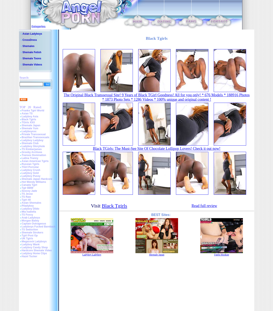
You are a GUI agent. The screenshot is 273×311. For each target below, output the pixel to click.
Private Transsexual (34, 134)
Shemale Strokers (32, 232)
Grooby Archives (32, 152)
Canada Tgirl (29, 184)
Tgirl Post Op (30, 235)
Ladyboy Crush (31, 170)
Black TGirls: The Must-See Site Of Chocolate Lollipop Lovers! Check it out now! (156, 148)
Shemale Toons (32, 58)
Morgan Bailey (30, 220)
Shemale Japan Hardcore (37, 179)
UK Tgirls (27, 238)
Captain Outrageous (34, 223)
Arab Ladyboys (31, 217)
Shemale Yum (30, 128)
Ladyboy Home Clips (34, 253)
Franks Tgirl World (33, 110)
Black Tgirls (29, 119)
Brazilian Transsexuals (35, 137)
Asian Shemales (31, 202)
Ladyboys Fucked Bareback (39, 226)
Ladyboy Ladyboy (33, 140)
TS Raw (26, 196)
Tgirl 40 (26, 199)
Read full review (204, 206)
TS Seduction (30, 229)
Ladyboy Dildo (30, 208)
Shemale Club (30, 143)
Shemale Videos (32, 64)
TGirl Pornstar (30, 167)
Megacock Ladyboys (34, 241)
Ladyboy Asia (30, 116)
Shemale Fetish (32, 52)
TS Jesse (27, 193)
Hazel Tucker (29, 256)
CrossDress (30, 39)
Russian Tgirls (30, 164)
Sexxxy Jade (29, 190)
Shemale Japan (31, 125)
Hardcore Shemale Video (37, 250)
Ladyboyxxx (29, 131)
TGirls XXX (28, 122)
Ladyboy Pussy (31, 176)
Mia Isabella (29, 211)
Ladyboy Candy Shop (35, 247)
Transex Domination (34, 155)
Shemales (29, 46)
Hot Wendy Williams (34, 181)
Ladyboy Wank (31, 244)
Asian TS (27, 113)
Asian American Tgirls (35, 161)
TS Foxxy (27, 214)
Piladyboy (28, 205)
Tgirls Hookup (221, 254)
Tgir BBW (27, 187)
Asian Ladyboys (32, 33)
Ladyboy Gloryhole (33, 146)
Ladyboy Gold (30, 173)
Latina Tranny (30, 158)
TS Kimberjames (32, 149)
